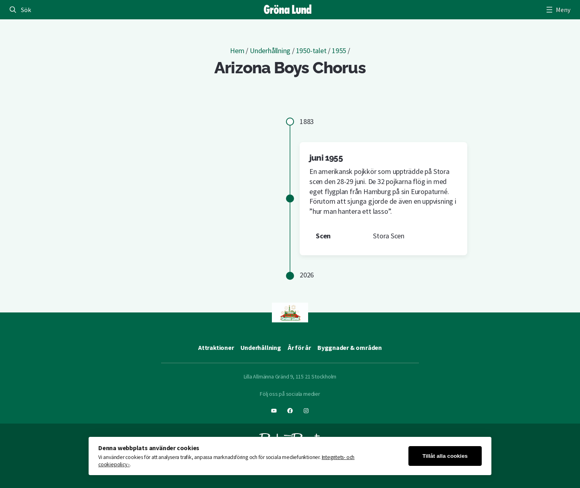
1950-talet (311, 50)
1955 (339, 50)
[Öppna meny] (557, 9)
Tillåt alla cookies (445, 456)
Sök (26, 10)
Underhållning (270, 50)
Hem (237, 50)
